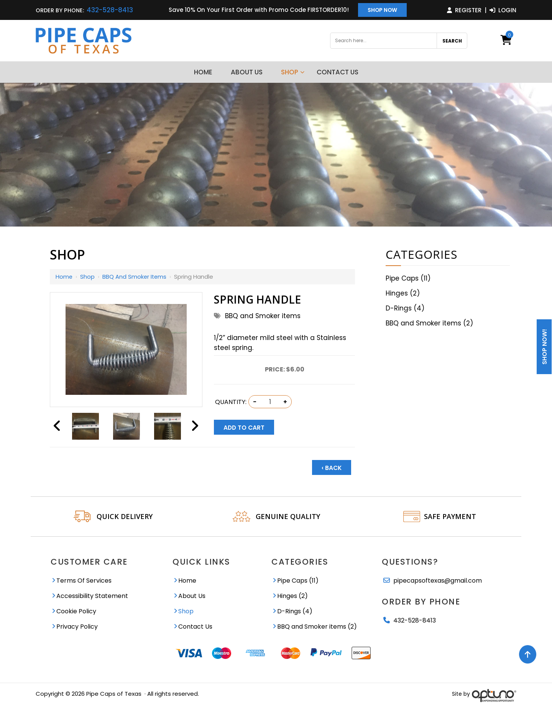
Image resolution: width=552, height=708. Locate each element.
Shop (87, 277)
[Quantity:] (269, 402)
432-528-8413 (110, 10)
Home (64, 277)
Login (503, 10)
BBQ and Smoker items (135, 277)
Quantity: (230, 402)
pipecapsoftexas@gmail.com (437, 580)
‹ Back (332, 468)
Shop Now (382, 10)
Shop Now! (544, 347)
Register (464, 10)
